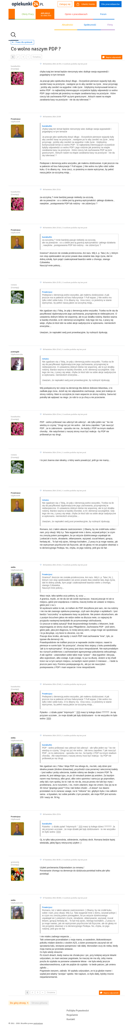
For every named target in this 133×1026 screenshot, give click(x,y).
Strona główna (39, 1003)
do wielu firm (46, 14)
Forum (103, 14)
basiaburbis (47, 126)
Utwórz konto (86, 4)
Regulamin (72, 1015)
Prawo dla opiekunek (24, 42)
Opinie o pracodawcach (76, 14)
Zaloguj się (65, 4)
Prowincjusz (15, 119)
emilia (13, 567)
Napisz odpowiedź (113, 57)
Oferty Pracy (28, 14)
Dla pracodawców (110, 4)
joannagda (15, 352)
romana (45, 359)
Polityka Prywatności (78, 1010)
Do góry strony (18, 1003)
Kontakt (71, 1019)
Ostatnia (37, 57)
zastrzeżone (38, 1023)
